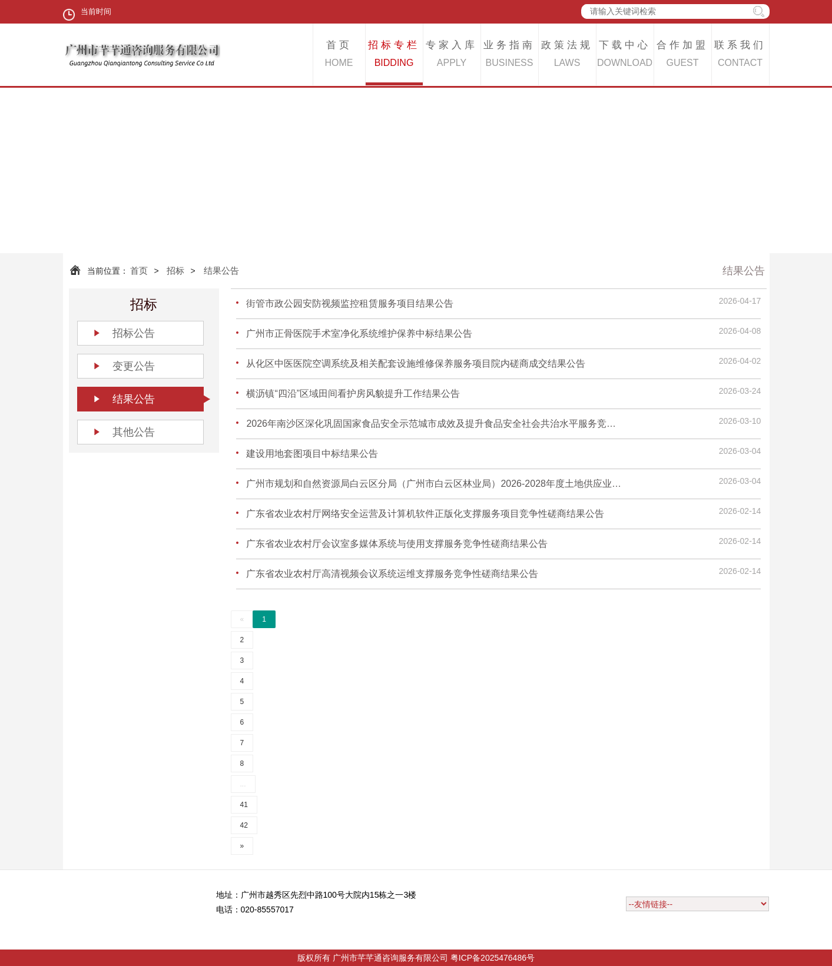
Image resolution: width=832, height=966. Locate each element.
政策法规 (567, 55)
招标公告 (133, 333)
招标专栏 (394, 55)
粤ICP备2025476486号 (492, 957)
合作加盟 (682, 55)
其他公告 (133, 432)
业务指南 (509, 55)
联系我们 (740, 55)
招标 (175, 270)
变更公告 (133, 366)
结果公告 (221, 270)
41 (244, 805)
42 (244, 825)
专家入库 (451, 55)
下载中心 (625, 55)
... (243, 784)
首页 (339, 55)
